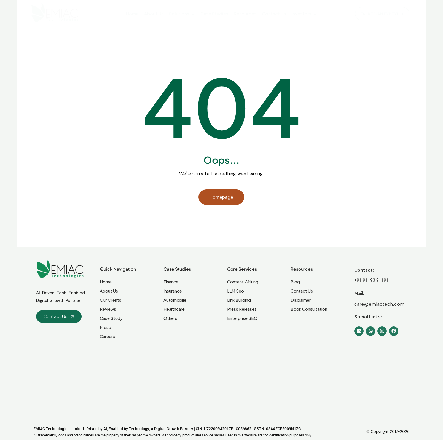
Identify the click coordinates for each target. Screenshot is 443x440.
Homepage (221, 197)
